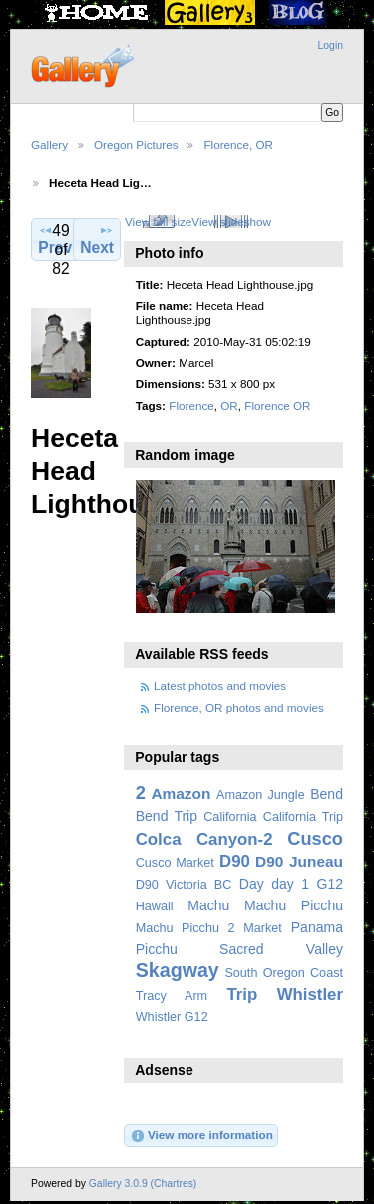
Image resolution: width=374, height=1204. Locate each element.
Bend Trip (166, 816)
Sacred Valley (281, 949)
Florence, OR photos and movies (239, 707)
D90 (234, 861)
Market (262, 928)
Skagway (177, 970)
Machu (208, 905)
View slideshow (231, 221)
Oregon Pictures (136, 144)
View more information (201, 1136)
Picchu (157, 949)
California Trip (303, 817)
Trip (241, 994)
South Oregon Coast (283, 973)
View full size (158, 221)
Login (330, 45)
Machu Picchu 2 (185, 928)
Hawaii (155, 906)
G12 (329, 884)
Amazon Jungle (260, 795)
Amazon (180, 793)
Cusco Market (175, 863)
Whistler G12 (172, 1017)
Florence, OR (238, 144)
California (229, 817)
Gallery (49, 144)
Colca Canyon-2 (204, 839)
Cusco (315, 838)
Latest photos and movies (220, 685)
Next (97, 239)
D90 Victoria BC (184, 885)
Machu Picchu (293, 905)
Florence (191, 405)
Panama (317, 927)
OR (229, 405)
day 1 (290, 884)
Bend (326, 794)
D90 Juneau (299, 861)
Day (251, 884)
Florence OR (277, 405)
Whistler (310, 994)
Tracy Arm (171, 996)
